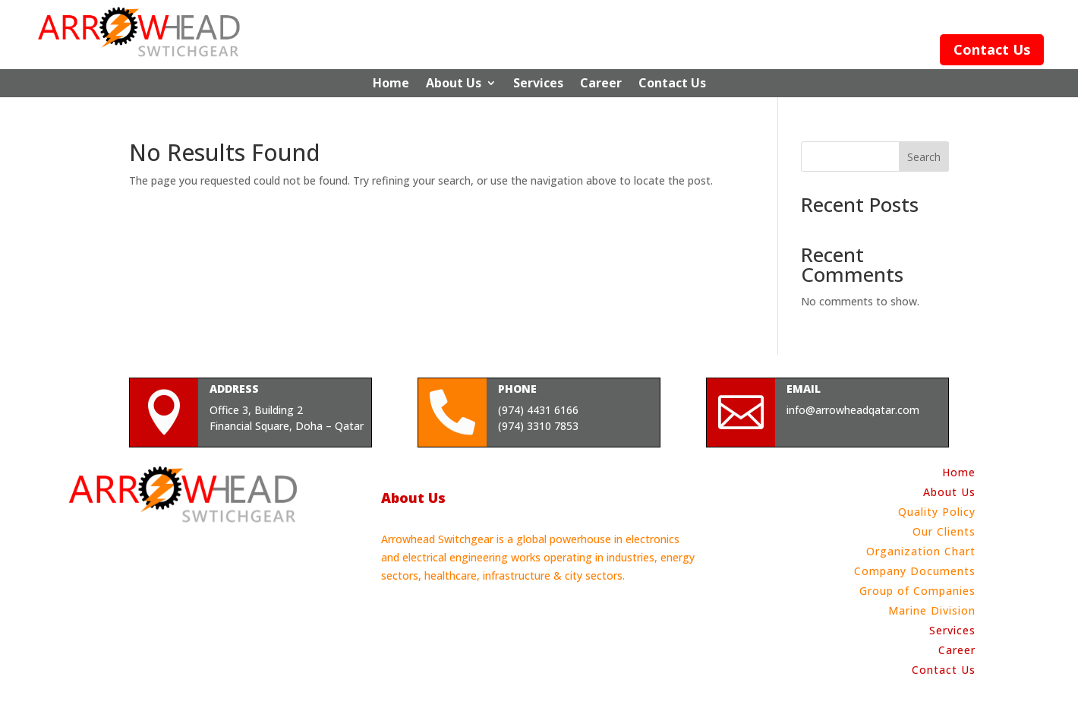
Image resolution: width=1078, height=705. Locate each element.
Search (924, 157)
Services (538, 83)
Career (601, 83)
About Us (453, 83)
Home (391, 83)
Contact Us (991, 49)
